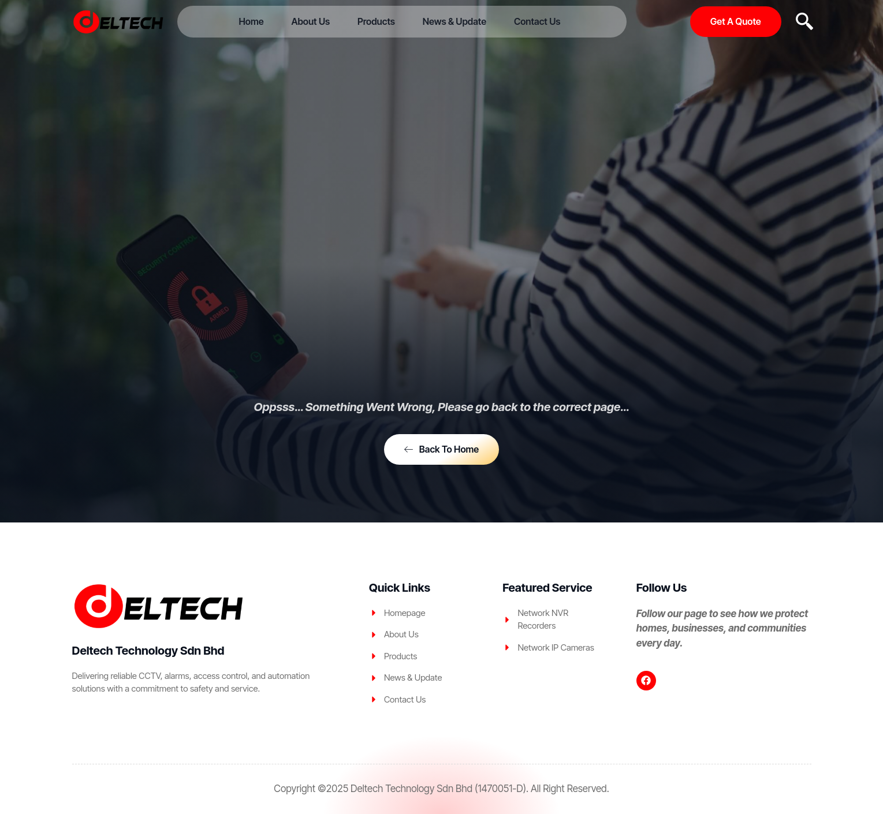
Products (376, 21)
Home (256, 21)
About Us (313, 21)
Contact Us (531, 21)
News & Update (451, 21)
